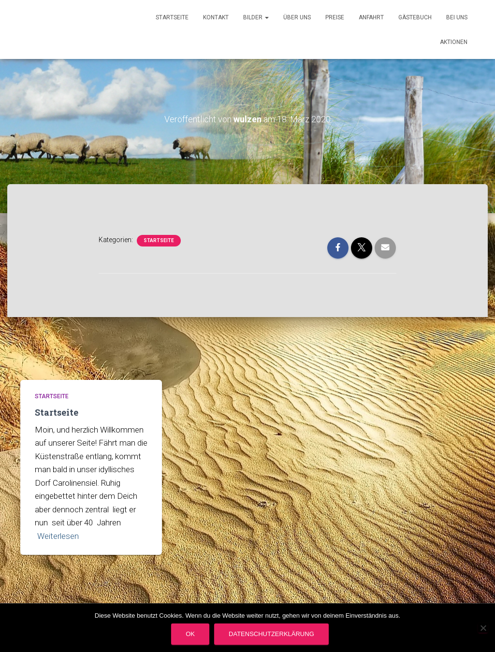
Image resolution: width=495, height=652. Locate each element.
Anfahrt (371, 17)
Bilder (256, 17)
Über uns (297, 17)
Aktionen (453, 42)
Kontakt (216, 17)
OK (190, 634)
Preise (334, 17)
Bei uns (456, 17)
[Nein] (483, 628)
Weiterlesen (58, 536)
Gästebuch (415, 17)
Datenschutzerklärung (271, 634)
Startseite (172, 17)
